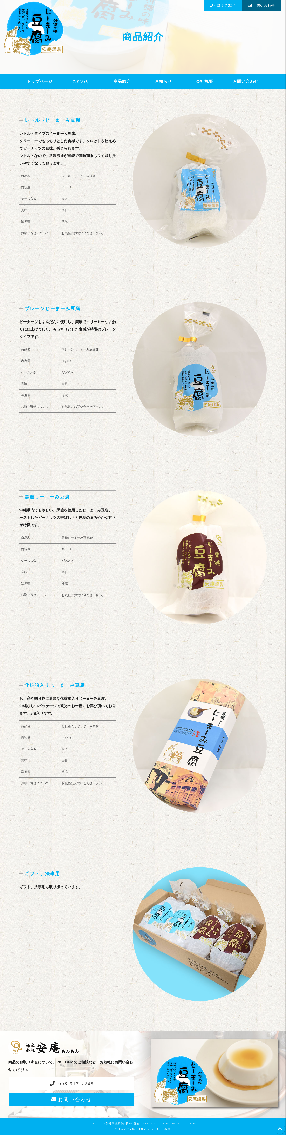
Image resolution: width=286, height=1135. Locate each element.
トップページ (40, 81)
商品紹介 (122, 81)
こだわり (80, 81)
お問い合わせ (246, 81)
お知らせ (163, 81)
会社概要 (204, 81)
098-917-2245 (76, 1083)
